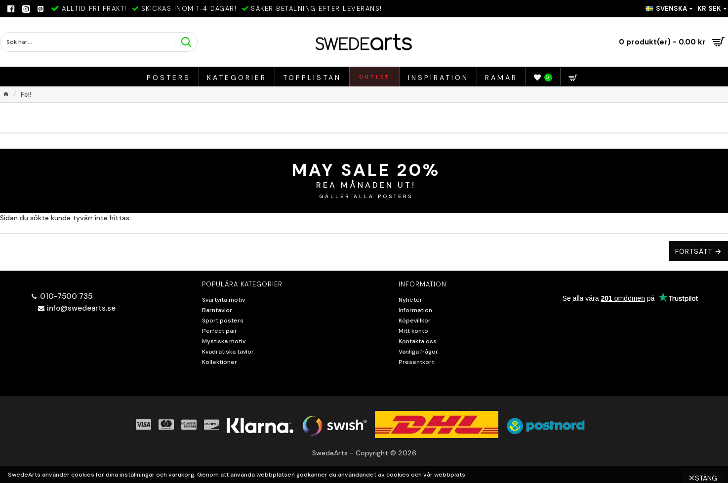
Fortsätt (693, 251)
